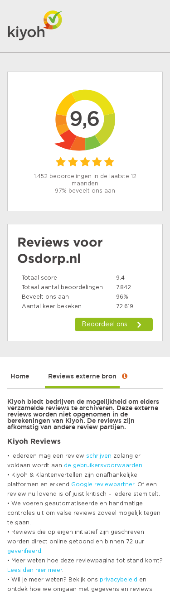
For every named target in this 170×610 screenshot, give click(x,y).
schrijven (99, 456)
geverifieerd (24, 551)
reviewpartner (114, 484)
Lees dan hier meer (34, 570)
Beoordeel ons (104, 324)
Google (81, 484)
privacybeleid (118, 579)
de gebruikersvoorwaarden (103, 465)
